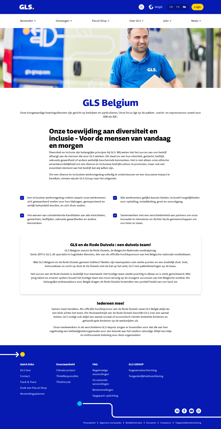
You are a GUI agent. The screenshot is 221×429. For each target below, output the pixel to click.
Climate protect (65, 370)
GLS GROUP (136, 364)
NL (184, 7)
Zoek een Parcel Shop (33, 388)
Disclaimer (151, 423)
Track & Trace (28, 382)
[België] (155, 7)
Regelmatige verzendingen (100, 372)
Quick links (27, 364)
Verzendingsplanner (32, 393)
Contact (25, 376)
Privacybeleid (89, 423)
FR (178, 7)
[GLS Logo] (27, 7)
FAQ (95, 364)
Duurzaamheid (65, 364)
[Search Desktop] (141, 7)
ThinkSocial (63, 382)
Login (197, 7)
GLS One (25, 370)
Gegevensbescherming (143, 370)
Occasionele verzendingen (100, 382)
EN (171, 7)
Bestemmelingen (102, 390)
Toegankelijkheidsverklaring (146, 376)
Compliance (165, 423)
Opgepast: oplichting (105, 395)
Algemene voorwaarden (111, 423)
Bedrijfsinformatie (134, 423)
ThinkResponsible (67, 376)
